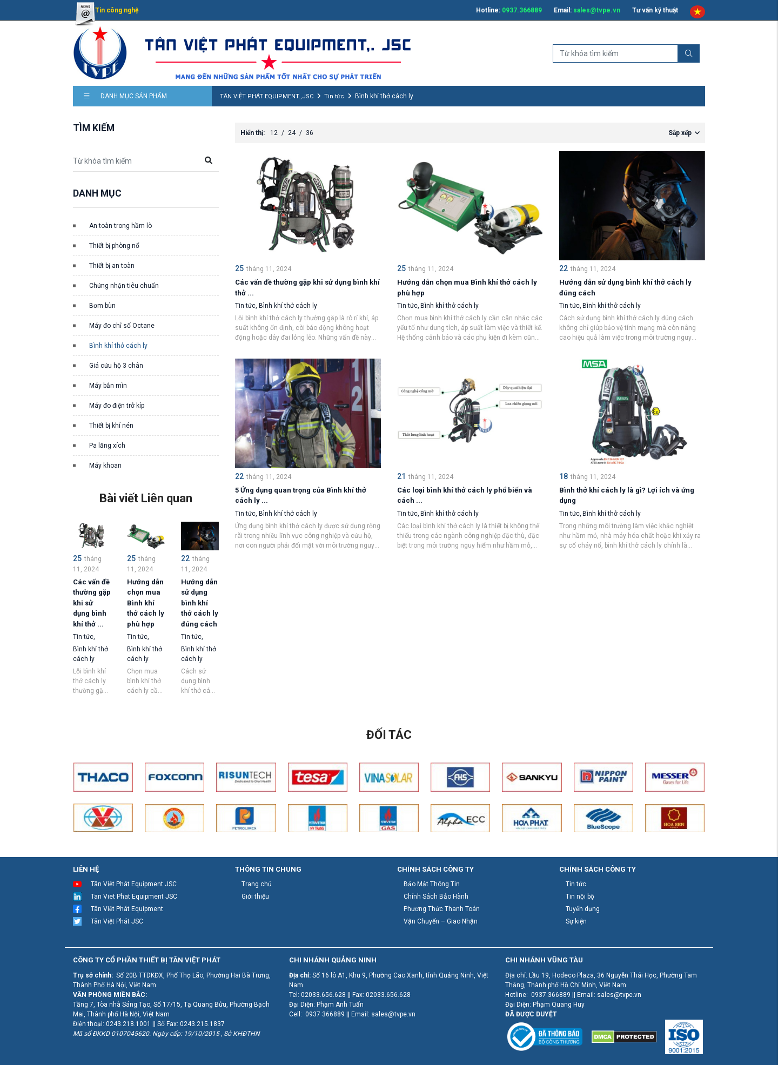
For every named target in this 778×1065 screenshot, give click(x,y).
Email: (587, 10)
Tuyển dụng (583, 909)
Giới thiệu (255, 896)
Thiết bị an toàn (112, 265)
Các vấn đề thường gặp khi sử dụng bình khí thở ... (92, 603)
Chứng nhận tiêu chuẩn (124, 285)
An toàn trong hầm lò (120, 226)
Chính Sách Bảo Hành (436, 896)
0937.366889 (522, 10)
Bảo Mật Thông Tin (432, 884)
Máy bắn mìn (108, 385)
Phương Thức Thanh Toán (442, 909)
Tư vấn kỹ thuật (655, 10)
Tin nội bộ (580, 896)
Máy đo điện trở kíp (116, 405)
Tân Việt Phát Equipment (127, 909)
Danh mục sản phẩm (125, 96)
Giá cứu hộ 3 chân (116, 365)
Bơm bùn (102, 305)
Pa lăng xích (107, 445)
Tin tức (334, 96)
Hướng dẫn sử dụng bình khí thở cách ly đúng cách (199, 603)
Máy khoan (105, 465)
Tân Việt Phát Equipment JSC (134, 884)
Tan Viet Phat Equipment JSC (134, 896)
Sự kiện (576, 921)
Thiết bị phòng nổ (114, 246)
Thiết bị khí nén (111, 425)
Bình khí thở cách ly (118, 345)
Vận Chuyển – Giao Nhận (441, 921)
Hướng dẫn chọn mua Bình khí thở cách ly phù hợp (145, 603)
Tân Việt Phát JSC (117, 921)
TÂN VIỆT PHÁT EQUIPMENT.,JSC (266, 96)
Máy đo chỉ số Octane (122, 325)
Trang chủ (257, 884)
